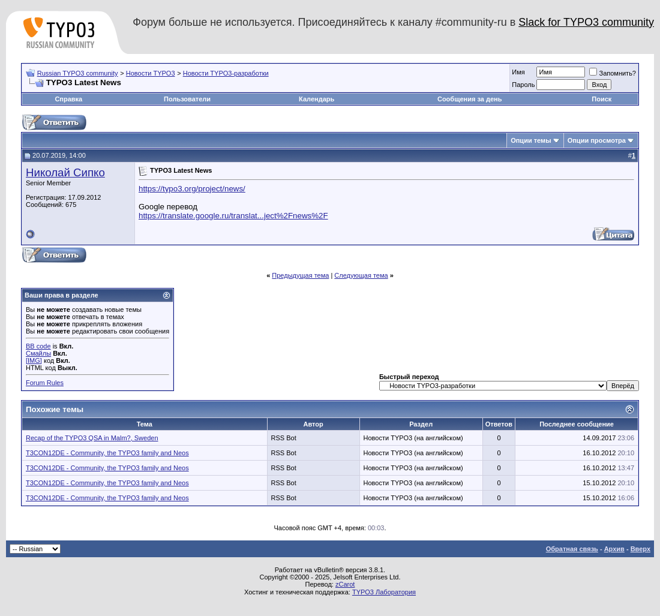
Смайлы (38, 353)
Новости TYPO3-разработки (226, 73)
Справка (68, 99)
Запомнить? (612, 73)
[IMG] (34, 360)
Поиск (601, 99)
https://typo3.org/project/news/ (192, 188)
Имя (518, 72)
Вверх (640, 548)
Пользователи (187, 99)
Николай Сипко (65, 172)
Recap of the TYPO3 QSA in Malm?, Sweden (92, 437)
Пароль (523, 84)
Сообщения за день (469, 99)
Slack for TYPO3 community (586, 22)
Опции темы (531, 140)
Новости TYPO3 (150, 73)
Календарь (316, 99)
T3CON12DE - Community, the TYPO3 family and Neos (107, 452)
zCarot (345, 584)
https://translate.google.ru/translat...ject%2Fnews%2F (233, 215)
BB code (38, 346)
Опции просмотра (597, 140)
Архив (614, 548)
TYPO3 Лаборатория (384, 592)
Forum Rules (45, 382)
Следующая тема (361, 275)
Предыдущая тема (300, 275)
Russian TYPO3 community (77, 73)
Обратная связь (572, 548)
